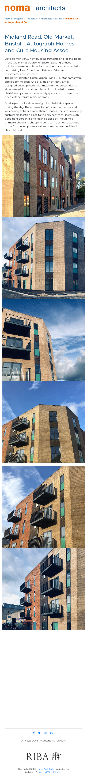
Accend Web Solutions (50, 772)
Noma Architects (45, 768)
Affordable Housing (51, 18)
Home (8, 18)
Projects (18, 18)
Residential (32, 18)
